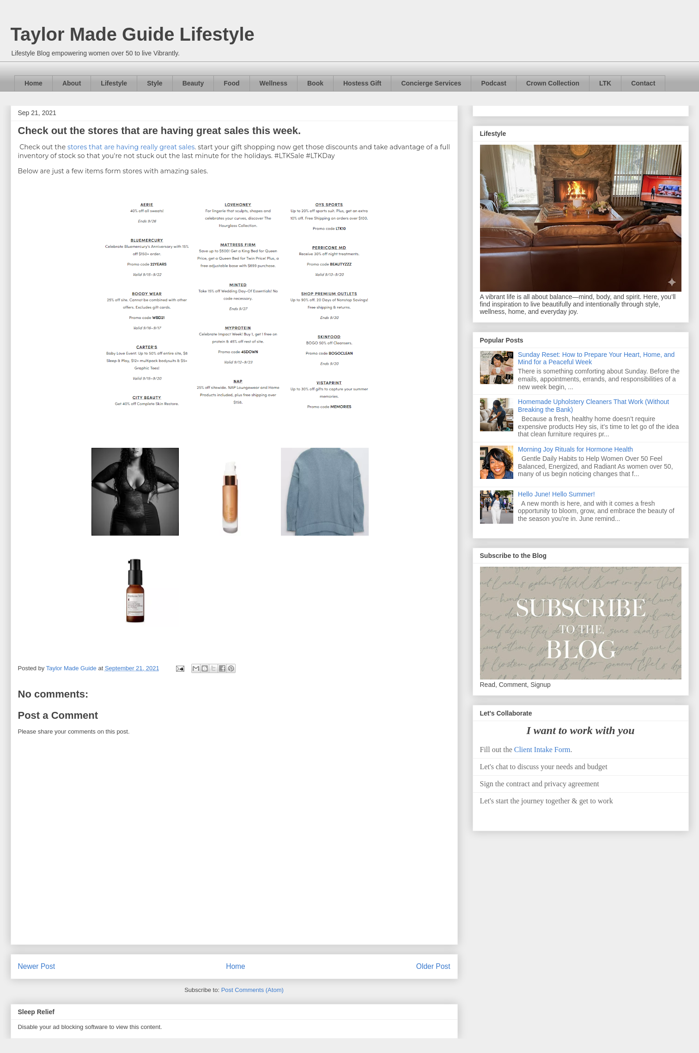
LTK (605, 83)
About (71, 83)
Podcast (493, 83)
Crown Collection (552, 83)
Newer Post (36, 966)
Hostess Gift (362, 83)
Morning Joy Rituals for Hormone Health (575, 449)
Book (315, 83)
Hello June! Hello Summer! (556, 494)
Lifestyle (114, 83)
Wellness (273, 83)
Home (33, 83)
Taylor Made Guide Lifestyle (133, 34)
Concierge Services (431, 83)
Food (231, 83)
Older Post (433, 966)
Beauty (193, 83)
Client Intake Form (542, 749)
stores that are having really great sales (131, 147)
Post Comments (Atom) (252, 989)
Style (154, 83)
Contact (643, 83)
